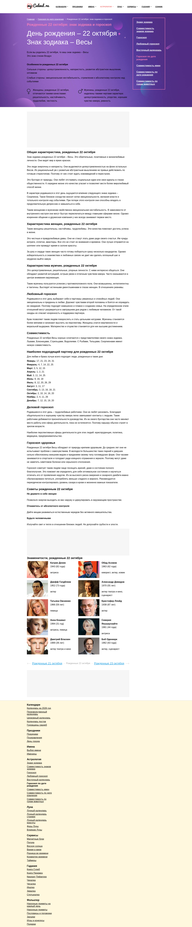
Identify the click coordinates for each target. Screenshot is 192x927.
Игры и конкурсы (35, 920)
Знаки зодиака (144, 22)
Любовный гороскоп (147, 44)
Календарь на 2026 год (39, 708)
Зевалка (31, 891)
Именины (32, 754)
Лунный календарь (37, 810)
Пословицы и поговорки (39, 913)
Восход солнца (35, 846)
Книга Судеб (33, 869)
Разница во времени (37, 853)
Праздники (77, 7)
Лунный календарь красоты (37, 821)
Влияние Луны (34, 830)
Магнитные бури (35, 839)
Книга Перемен (35, 873)
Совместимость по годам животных (36, 800)
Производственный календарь (37, 713)
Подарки (31, 924)
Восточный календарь (148, 50)
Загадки (31, 917)
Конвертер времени (37, 857)
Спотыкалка (33, 894)
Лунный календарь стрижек (37, 815)
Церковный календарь (38, 718)
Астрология (106, 7)
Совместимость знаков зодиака (39, 767)
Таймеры (31, 860)
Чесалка (31, 884)
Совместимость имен (148, 65)
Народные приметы (37, 909)
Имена (91, 7)
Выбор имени (34, 750)
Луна (119, 7)
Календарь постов (36, 721)
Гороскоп (141, 37)
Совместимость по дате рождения (39, 794)
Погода (30, 842)
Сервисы (131, 7)
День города (33, 741)
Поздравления (34, 737)
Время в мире (34, 849)
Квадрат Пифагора (37, 877)
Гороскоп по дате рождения (36, 784)
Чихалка (31, 880)
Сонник (158, 7)
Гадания (146, 7)
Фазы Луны (33, 826)
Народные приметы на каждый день (39, 904)
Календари (61, 7)
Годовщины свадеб (37, 725)
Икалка (30, 887)
